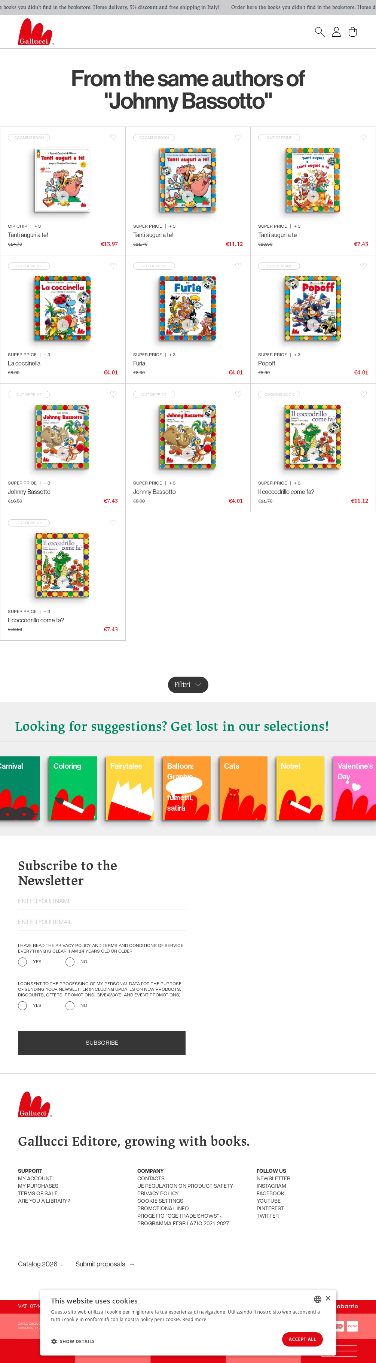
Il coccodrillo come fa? (286, 491)
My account (35, 1179)
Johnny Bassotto (29, 491)
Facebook (271, 1194)
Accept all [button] (300, 1339)
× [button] (328, 1298)
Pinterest (270, 1209)
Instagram (271, 1186)
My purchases (38, 1186)
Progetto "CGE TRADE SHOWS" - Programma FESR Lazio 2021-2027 (183, 1220)
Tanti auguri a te (277, 235)
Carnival (47, 766)
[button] (73, 1341)
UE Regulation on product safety (185, 1186)
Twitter (268, 1216)
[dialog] (188, 1322)
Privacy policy (158, 1194)
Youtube (269, 1201)
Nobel (327, 766)
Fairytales (163, 766)
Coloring (104, 766)
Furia (139, 363)
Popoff (266, 363)
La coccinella (24, 363)
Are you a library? (44, 1201)
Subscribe (102, 1043)
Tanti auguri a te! (28, 235)
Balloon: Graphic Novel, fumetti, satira (217, 787)
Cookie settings (160, 1201)
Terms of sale (38, 1194)
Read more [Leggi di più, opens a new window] (195, 1318)
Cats (268, 766)
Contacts (151, 1179)
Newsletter (273, 1179)
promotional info (163, 1209)
